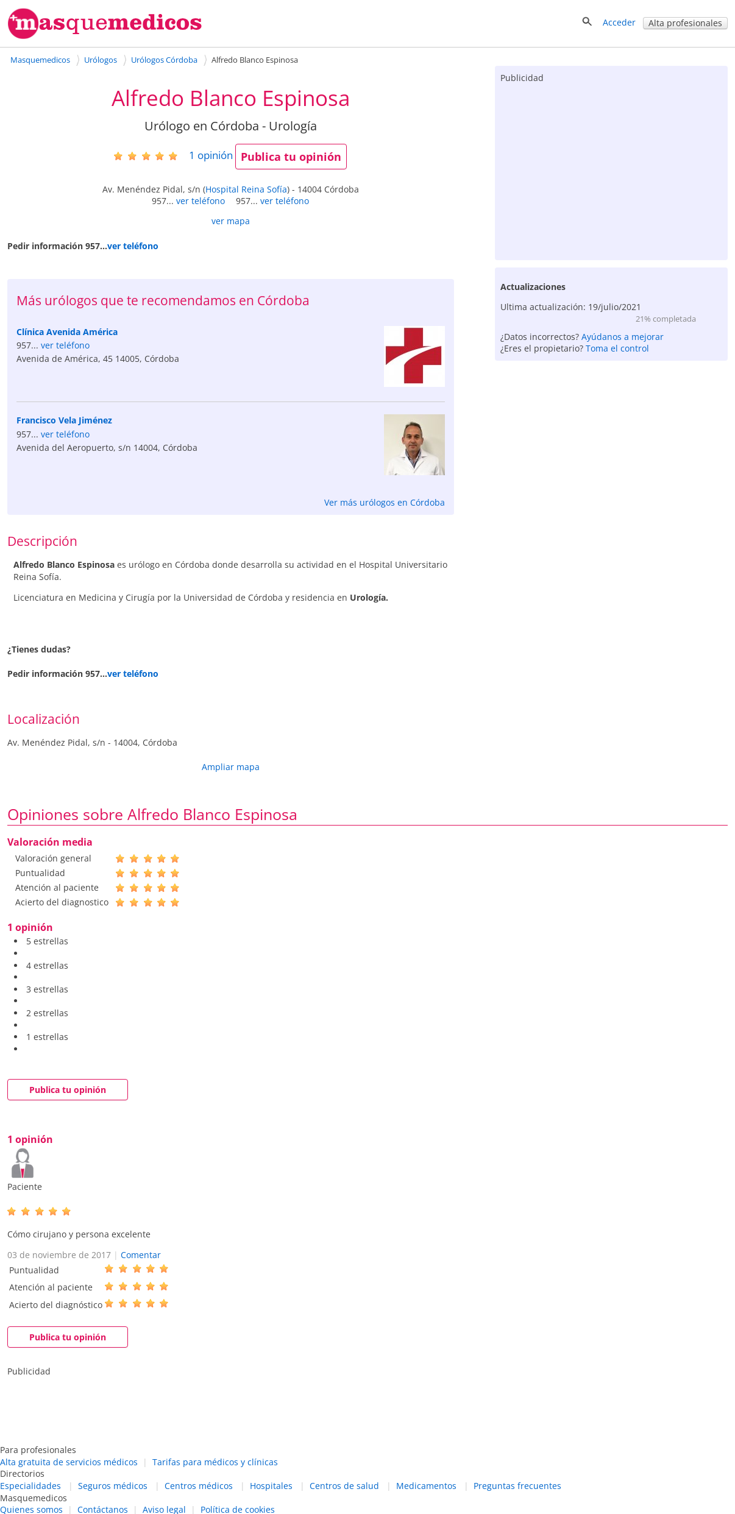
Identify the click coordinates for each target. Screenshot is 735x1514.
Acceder (619, 22)
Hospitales (271, 1485)
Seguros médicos (112, 1485)
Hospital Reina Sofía (246, 189)
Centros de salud (344, 1485)
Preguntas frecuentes (517, 1485)
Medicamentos (426, 1485)
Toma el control (617, 348)
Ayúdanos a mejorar (622, 336)
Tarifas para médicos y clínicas (215, 1462)
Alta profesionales (685, 23)
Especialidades (30, 1485)
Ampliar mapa (231, 767)
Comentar (141, 1255)
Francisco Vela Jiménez (64, 420)
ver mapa (230, 221)
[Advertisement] (611, 168)
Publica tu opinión (291, 156)
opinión (211, 155)
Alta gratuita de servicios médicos (69, 1462)
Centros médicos (199, 1485)
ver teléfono (200, 201)
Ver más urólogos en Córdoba (384, 502)
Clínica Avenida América (67, 332)
